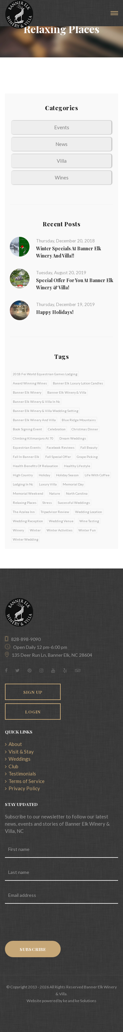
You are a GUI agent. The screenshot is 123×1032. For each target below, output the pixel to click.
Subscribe (33, 949)
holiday (44, 475)
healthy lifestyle (77, 466)
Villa (62, 161)
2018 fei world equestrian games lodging (45, 374)
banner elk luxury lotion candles (78, 383)
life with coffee (97, 475)
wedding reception (28, 521)
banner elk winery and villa (34, 420)
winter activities (59, 530)
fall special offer (58, 457)
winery (18, 530)
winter (35, 530)
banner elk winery (27, 392)
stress (47, 503)
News (61, 144)
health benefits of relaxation (35, 466)
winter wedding (25, 539)
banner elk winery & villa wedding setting (45, 411)
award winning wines (30, 383)
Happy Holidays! (54, 312)
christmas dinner (85, 429)
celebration (57, 429)
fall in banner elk (26, 457)
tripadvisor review (55, 512)
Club (11, 766)
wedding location (88, 512)
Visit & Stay (19, 751)
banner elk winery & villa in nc (36, 401)
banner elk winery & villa (66, 392)
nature (54, 493)
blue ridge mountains (79, 420)
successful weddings (74, 503)
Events (61, 127)
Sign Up (33, 692)
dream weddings (72, 438)
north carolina (77, 493)
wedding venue (61, 521)
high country (23, 475)
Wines (62, 177)
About (13, 744)
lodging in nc (23, 484)
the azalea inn (24, 512)
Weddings (18, 759)
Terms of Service (25, 781)
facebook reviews (60, 447)
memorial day (73, 484)
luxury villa (48, 484)
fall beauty (88, 447)
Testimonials (20, 773)
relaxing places (24, 503)
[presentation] (55, 923)
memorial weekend (28, 493)
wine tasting (89, 521)
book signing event (27, 429)
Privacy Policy (22, 788)
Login (33, 711)
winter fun (87, 530)
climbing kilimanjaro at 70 (33, 438)
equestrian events (27, 447)
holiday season (67, 475)
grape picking (87, 457)
